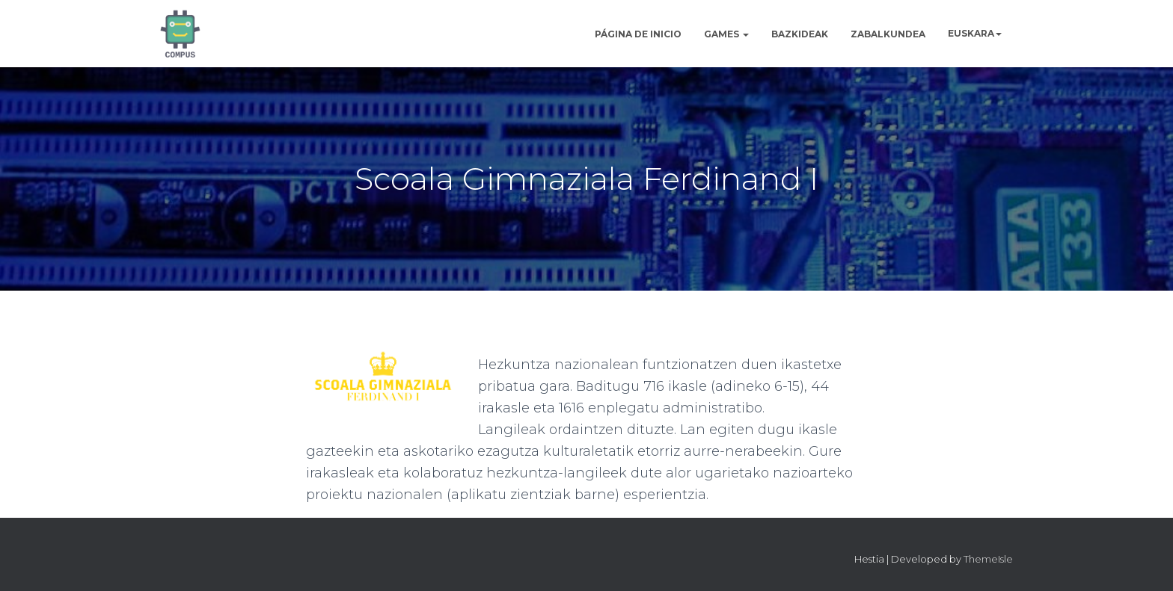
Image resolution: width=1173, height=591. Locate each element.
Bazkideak (799, 34)
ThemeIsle (988, 559)
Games (726, 34)
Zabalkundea (888, 34)
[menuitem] (975, 33)
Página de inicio (638, 34)
